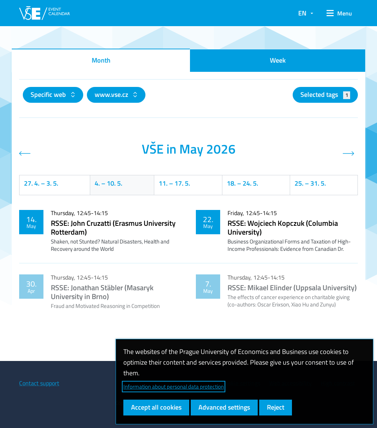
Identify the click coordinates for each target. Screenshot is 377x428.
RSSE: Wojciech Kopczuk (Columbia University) (283, 227)
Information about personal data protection (173, 386)
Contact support (39, 383)
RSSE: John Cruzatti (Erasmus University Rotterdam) (113, 227)
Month (101, 60)
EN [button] (302, 13)
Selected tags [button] (325, 94)
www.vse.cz (112, 94)
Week (278, 60)
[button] (339, 13)
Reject (275, 407)
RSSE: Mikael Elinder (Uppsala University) (292, 287)
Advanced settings (224, 407)
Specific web (49, 94)
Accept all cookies (156, 407)
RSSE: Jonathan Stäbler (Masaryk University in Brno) (102, 292)
